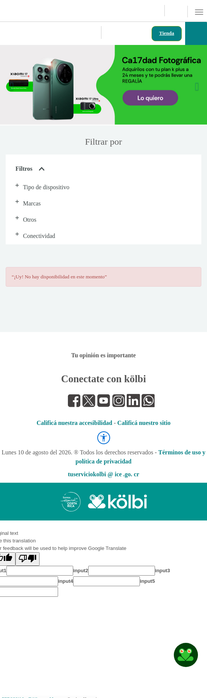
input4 (65, 581)
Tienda (166, 33)
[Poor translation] (27, 559)
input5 (147, 581)
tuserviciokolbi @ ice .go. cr (103, 474)
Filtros (29, 168)
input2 (80, 570)
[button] (13, 85)
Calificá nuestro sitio (143, 423)
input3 (162, 570)
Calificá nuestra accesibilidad (74, 423)
